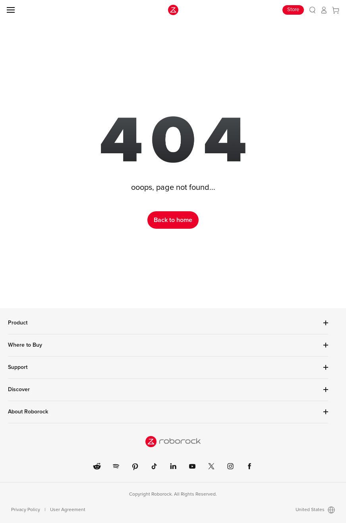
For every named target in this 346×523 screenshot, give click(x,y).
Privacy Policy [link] (25, 510)
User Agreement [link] (67, 510)
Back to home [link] (173, 220)
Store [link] (293, 9)
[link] (312, 10)
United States (315, 509)
